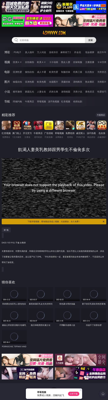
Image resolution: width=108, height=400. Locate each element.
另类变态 (101, 71)
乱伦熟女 (89, 71)
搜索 (90, 40)
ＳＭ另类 (101, 62)
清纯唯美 (77, 81)
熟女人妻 (65, 62)
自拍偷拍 (29, 62)
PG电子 (17, 52)
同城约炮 (17, 101)
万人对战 (41, 52)
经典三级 (77, 71)
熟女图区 (89, 81)
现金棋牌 (89, 52)
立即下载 (74, 393)
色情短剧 (77, 101)
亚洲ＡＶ (17, 62)
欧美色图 (41, 81)
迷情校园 (65, 91)
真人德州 (29, 52)
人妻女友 (41, 91)
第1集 (6, 230)
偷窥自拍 (17, 81)
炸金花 (77, 52)
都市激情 (17, 91)
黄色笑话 (89, 91)
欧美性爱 (53, 71)
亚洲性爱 (17, 71)
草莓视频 (41, 101)
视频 (7, 62)
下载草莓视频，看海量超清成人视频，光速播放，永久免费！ (66, 221)
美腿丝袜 (65, 81)
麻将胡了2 (65, 52)
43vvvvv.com (54, 33)
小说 (7, 91)
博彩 (7, 52)
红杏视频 (65, 101)
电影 (7, 72)
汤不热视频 (53, 101)
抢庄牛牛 (101, 52)
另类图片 (101, 81)
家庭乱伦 (29, 91)
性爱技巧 (101, 91)
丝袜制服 (77, 62)
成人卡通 (41, 71)
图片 (7, 82)
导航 (7, 101)
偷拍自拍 (29, 71)
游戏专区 (53, 52)
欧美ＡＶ (41, 62)
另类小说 (77, 91)
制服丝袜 (65, 71)
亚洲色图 (29, 81)
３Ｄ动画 (53, 62)
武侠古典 (53, 91)
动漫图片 (53, 81)
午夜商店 (29, 101)
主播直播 (89, 62)
